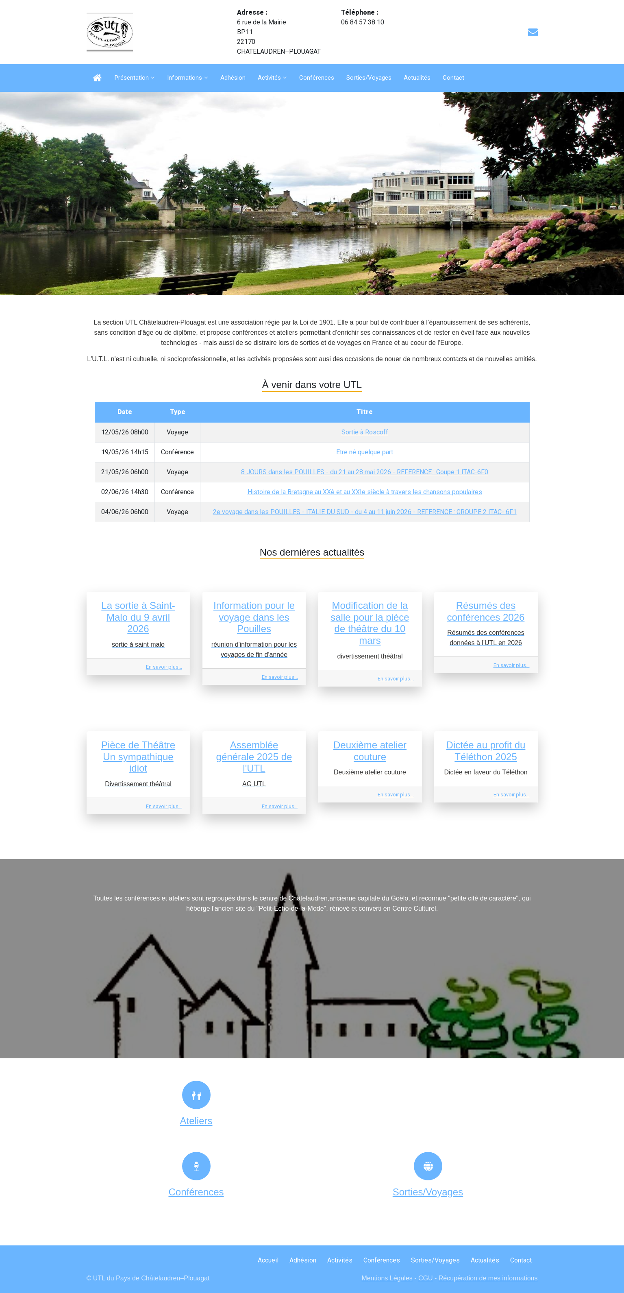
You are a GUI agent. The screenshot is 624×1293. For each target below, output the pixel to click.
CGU (425, 1278)
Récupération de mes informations (488, 1278)
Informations (184, 77)
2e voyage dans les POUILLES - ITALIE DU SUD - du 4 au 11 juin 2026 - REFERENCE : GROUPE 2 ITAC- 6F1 (365, 512)
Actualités (417, 77)
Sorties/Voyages (368, 77)
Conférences (316, 77)
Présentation (132, 77)
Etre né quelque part (364, 452)
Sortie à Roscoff (364, 432)
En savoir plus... (164, 667)
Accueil (268, 1260)
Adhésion (233, 77)
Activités (269, 77)
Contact (453, 77)
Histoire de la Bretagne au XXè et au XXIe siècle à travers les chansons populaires (365, 492)
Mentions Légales (386, 1278)
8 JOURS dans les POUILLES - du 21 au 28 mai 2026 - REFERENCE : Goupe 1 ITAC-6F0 (364, 472)
